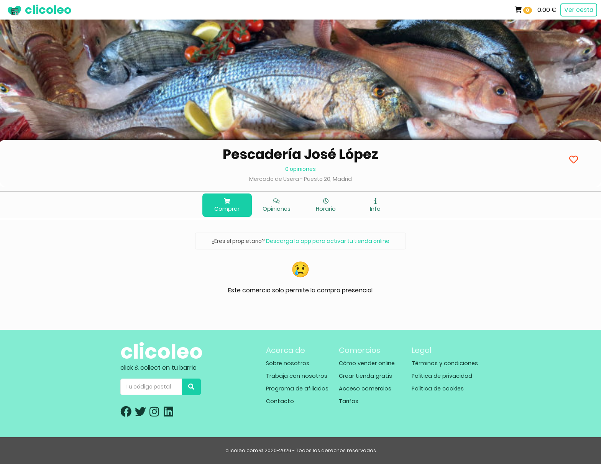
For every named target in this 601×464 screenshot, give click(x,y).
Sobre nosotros (287, 363)
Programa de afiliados (297, 388)
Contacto (280, 401)
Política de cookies (438, 388)
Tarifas (348, 401)
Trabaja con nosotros (296, 376)
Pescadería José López (300, 154)
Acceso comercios (365, 388)
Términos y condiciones (445, 363)
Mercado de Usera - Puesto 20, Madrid (300, 179)
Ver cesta (578, 9)
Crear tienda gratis (365, 376)
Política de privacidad (442, 376)
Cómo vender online (367, 363)
